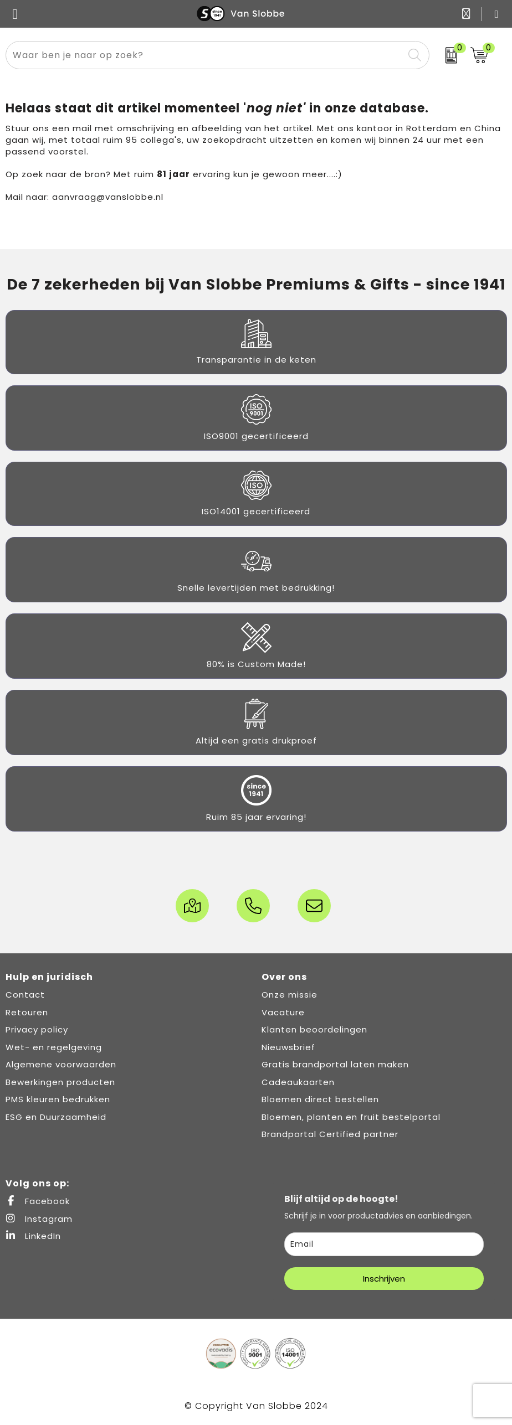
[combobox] (204, 55)
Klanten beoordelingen (314, 1029)
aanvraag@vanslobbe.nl (107, 197)
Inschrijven (384, 1278)
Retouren (27, 1012)
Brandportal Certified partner (330, 1134)
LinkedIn (33, 1236)
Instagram (39, 1219)
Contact (25, 994)
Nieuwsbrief (288, 1047)
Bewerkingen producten (60, 1082)
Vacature (283, 1012)
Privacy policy (37, 1029)
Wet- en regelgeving (54, 1047)
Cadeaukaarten (298, 1082)
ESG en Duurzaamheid (56, 1117)
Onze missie (290, 994)
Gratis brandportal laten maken (335, 1064)
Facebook (38, 1201)
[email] (384, 1244)
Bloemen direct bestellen (320, 1099)
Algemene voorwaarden (61, 1064)
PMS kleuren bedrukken (58, 1099)
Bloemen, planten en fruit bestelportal (351, 1117)
